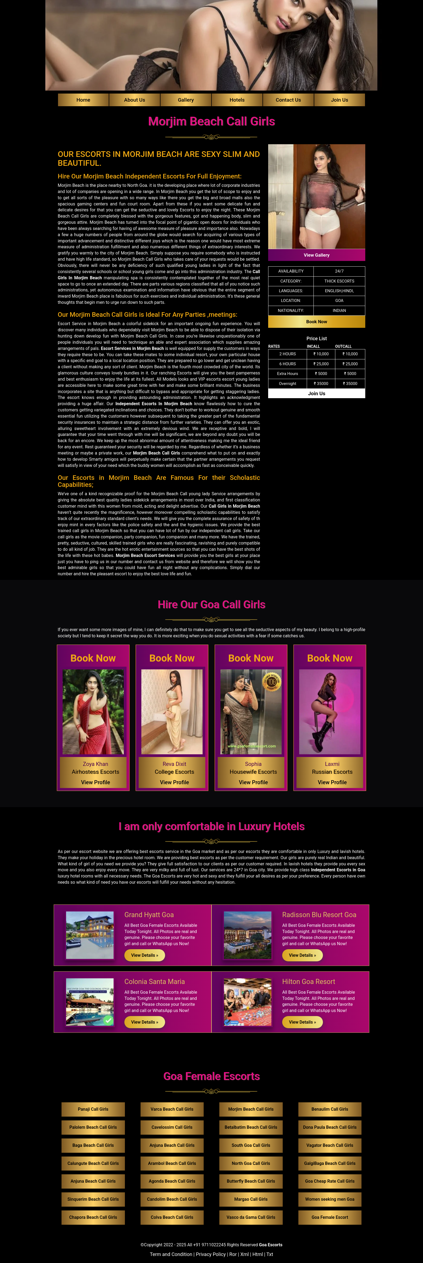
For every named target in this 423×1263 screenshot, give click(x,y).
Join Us (339, 100)
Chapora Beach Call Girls (93, 1217)
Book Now (316, 321)
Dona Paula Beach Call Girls (330, 1127)
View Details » (144, 955)
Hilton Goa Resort (308, 982)
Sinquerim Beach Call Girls (93, 1199)
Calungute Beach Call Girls (93, 1163)
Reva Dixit (174, 764)
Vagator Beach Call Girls (329, 1145)
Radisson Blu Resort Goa (319, 915)
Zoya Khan (95, 764)
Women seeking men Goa (329, 1199)
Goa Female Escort (330, 1217)
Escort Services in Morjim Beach (132, 348)
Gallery (186, 100)
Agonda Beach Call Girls (172, 1181)
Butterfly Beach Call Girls (251, 1181)
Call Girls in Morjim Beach (234, 506)
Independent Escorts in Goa (338, 869)
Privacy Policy (211, 1254)
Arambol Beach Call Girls (172, 1163)
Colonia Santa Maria (154, 982)
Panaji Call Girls (93, 1109)
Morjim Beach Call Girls (156, 453)
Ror (233, 1254)
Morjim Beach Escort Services (145, 555)
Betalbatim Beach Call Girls (251, 1127)
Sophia (253, 764)
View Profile (95, 782)
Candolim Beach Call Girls (172, 1199)
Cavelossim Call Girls (172, 1127)
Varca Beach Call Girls (172, 1109)
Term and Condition (171, 1254)
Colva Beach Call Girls (172, 1217)
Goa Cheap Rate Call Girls (329, 1181)
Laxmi (332, 764)
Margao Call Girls (251, 1199)
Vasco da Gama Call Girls (251, 1217)
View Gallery (316, 255)
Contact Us (288, 100)
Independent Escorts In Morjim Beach (153, 403)
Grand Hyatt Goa (149, 915)
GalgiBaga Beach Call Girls (330, 1163)
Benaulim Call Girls (330, 1109)
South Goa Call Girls (251, 1145)
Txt (270, 1254)
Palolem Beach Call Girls (93, 1127)
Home (83, 100)
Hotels (237, 100)
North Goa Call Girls (251, 1163)
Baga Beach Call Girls (93, 1145)
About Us (134, 100)
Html (258, 1254)
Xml (244, 1254)
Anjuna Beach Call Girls (93, 1181)
